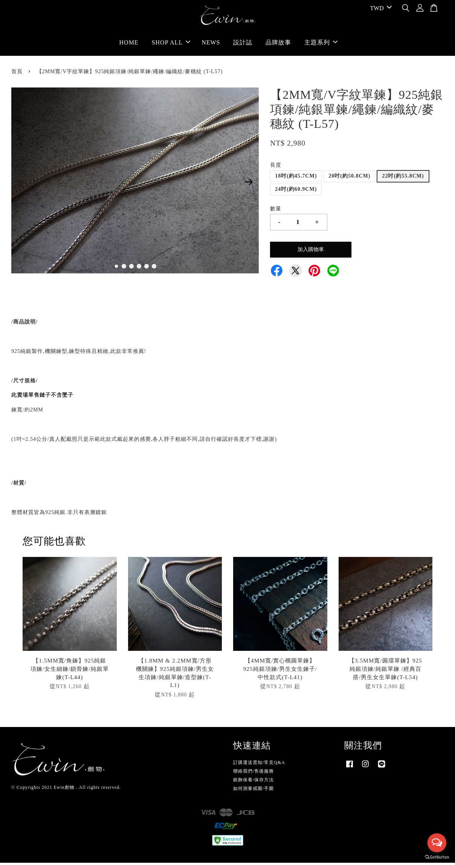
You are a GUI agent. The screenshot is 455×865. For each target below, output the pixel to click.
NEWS (211, 43)
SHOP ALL (171, 43)
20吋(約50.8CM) (349, 178)
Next (248, 184)
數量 (275, 210)
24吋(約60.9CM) (296, 191)
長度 (275, 167)
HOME (129, 43)
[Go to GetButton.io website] (437, 857)
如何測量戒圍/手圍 (253, 790)
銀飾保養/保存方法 (253, 782)
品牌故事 (278, 43)
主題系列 (320, 43)
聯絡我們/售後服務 (253, 773)
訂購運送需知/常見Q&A (259, 764)
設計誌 (242, 43)
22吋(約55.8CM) (403, 178)
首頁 (17, 74)
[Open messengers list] (437, 842)
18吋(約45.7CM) (296, 178)
